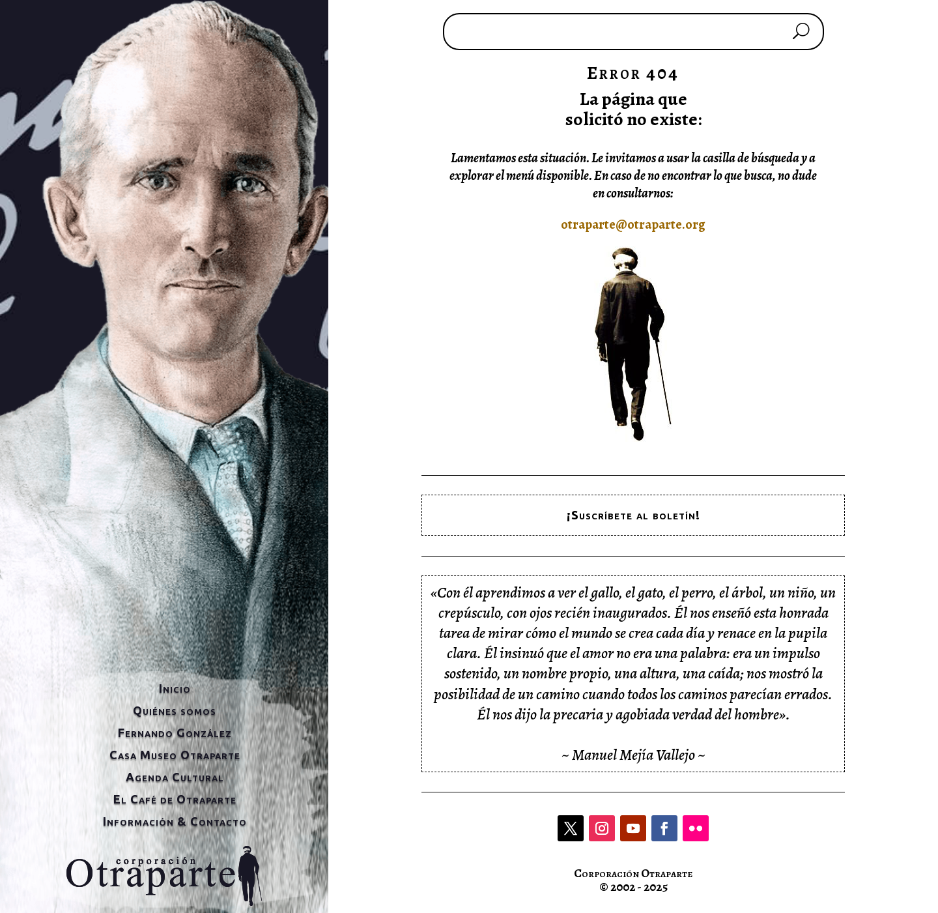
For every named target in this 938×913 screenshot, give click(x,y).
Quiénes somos (174, 710)
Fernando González (175, 732)
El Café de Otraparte (174, 798)
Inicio (175, 688)
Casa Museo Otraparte (174, 754)
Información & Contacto (175, 821)
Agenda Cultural (175, 776)
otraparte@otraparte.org (633, 224)
